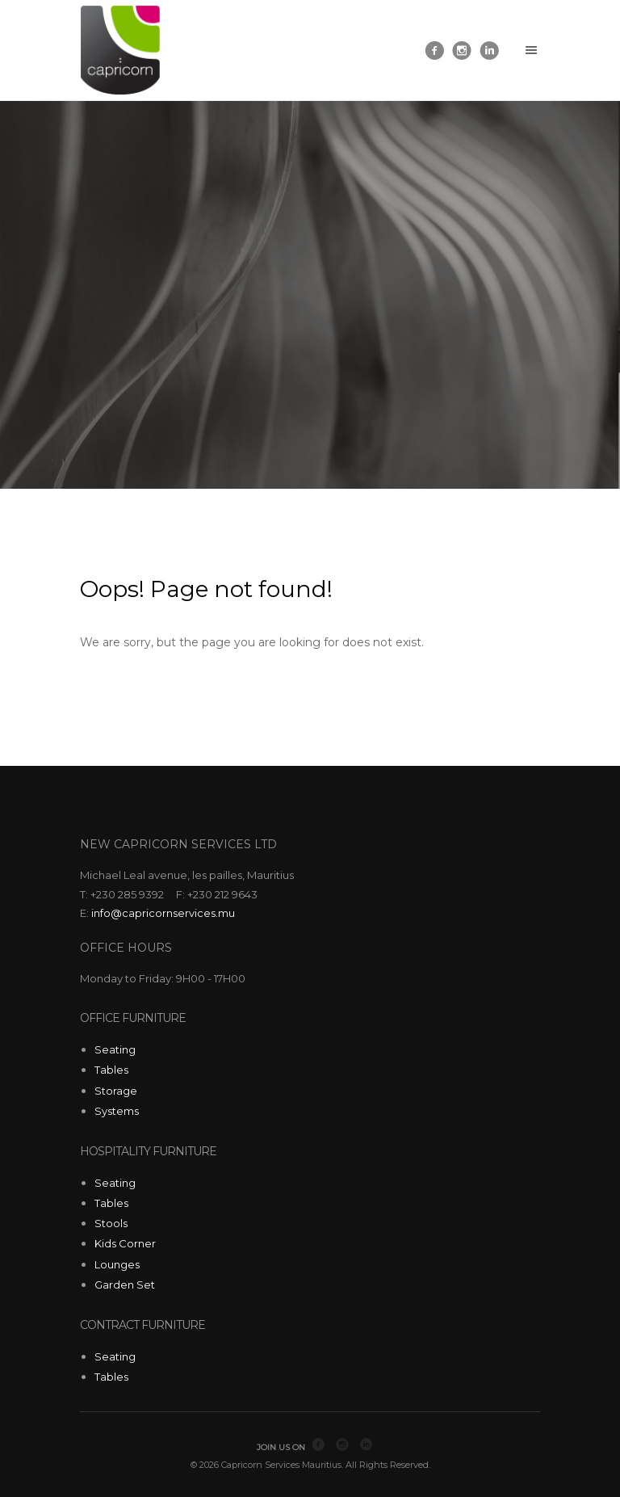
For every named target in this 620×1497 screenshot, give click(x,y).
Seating (115, 1049)
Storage (115, 1090)
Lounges (117, 1264)
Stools (111, 1223)
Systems (116, 1110)
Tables (111, 1069)
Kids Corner (125, 1243)
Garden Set (124, 1284)
